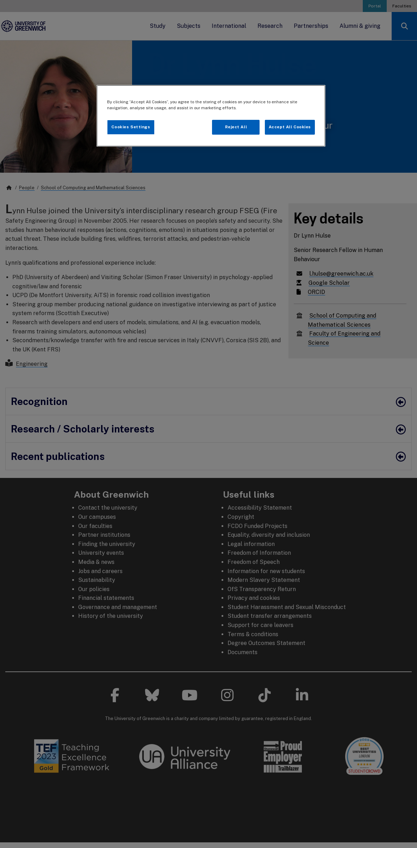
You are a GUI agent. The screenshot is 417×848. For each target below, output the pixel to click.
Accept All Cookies (290, 126)
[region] (211, 116)
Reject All (236, 126)
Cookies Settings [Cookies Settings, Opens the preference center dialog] (130, 126)
